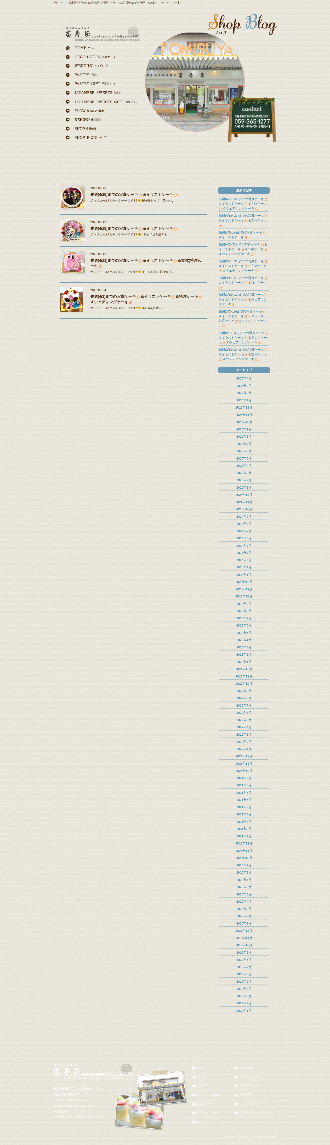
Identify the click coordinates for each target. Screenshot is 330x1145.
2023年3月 (243, 647)
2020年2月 (243, 916)
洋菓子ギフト (249, 1086)
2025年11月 (244, 415)
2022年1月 (243, 749)
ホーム (203, 1068)
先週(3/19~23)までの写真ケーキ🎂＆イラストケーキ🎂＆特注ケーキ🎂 (243, 282)
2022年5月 (243, 720)
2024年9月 (243, 516)
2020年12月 (244, 843)
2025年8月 (243, 436)
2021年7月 (243, 792)
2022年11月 (244, 676)
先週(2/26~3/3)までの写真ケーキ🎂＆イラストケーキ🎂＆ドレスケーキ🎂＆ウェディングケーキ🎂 (244, 337)
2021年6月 (243, 800)
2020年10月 (244, 858)
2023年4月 (243, 640)
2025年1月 (243, 487)
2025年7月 (243, 444)
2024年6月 (243, 538)
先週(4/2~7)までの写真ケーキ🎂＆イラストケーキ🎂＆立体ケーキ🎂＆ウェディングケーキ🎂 (243, 249)
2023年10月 (244, 596)
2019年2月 (243, 1003)
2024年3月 (243, 560)
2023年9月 (243, 603)
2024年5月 (243, 545)
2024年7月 (243, 531)
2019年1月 (243, 1010)
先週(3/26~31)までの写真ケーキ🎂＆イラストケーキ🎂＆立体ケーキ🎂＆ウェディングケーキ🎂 (243, 265)
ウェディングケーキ (254, 1103)
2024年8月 (243, 523)
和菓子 (203, 1077)
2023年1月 (243, 662)
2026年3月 (243, 385)
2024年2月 (243, 567)
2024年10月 (244, 509)
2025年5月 (243, 458)
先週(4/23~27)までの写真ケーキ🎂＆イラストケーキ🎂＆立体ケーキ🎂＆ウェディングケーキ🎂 (243, 203)
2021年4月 (243, 814)
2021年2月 (243, 829)
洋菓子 (203, 1086)
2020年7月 (243, 880)
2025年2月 (243, 480)
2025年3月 (243, 473)
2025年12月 (244, 407)
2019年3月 (243, 996)
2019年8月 (243, 959)
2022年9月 (243, 691)
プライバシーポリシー (256, 1112)
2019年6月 (243, 974)
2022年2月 (243, 741)
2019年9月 (243, 952)
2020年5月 (243, 894)
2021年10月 (244, 770)
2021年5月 (243, 807)
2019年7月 (243, 967)
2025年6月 (243, 451)
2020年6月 (243, 887)
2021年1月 (243, 836)
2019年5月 (243, 981)
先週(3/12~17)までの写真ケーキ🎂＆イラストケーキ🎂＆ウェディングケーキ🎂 (243, 299)
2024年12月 (244, 494)
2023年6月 (243, 625)
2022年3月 (243, 734)
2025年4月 (243, 465)
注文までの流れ (209, 1095)
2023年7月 (243, 618)
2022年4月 (243, 727)
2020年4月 (243, 901)
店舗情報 (246, 1068)
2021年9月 (243, 778)
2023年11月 (244, 589)
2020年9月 (243, 865)
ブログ (203, 1121)
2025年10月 (244, 422)
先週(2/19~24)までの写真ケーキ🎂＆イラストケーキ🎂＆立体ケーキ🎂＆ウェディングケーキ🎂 (243, 354)
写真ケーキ (206, 1103)
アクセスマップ (209, 1112)
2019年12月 (244, 930)
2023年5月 (243, 633)
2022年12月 (244, 669)
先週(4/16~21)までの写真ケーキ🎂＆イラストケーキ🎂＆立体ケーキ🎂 (243, 220)
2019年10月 (244, 945)
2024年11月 (244, 502)
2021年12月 (244, 756)
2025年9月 (243, 429)
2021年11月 (244, 763)
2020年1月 (243, 923)
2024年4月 (243, 552)
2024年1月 (243, 574)
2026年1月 (243, 400)
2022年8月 (243, 698)
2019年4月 (243, 988)
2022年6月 (243, 712)
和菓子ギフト (249, 1077)
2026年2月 (243, 393)
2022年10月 (244, 683)
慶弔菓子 (246, 1095)
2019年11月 (244, 938)
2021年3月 (243, 821)
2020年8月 (243, 872)
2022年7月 (243, 705)
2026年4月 (243, 378)
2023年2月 (243, 654)
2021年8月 (243, 785)
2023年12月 (244, 582)
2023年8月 (243, 611)
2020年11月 (244, 850)
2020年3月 (243, 909)
